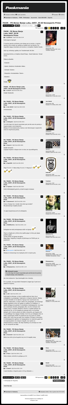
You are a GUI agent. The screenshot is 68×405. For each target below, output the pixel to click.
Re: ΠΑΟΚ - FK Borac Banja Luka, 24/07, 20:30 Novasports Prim (14, 103)
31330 (53, 212)
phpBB (30, 395)
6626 (53, 300)
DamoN (47, 362)
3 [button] (53, 28)
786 (53, 48)
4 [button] (55, 28)
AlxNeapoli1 (48, 131)
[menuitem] (20, 14)
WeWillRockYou (49, 234)
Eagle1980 (48, 172)
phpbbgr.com (40, 398)
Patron (47, 348)
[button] (45, 28)
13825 (53, 253)
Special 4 (48, 149)
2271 (53, 133)
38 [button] (61, 28)
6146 (53, 365)
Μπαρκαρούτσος (49, 261)
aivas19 (47, 92)
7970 (53, 183)
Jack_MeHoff (49, 101)
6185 (53, 151)
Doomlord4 (48, 338)
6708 (53, 350)
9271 (53, 340)
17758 (53, 94)
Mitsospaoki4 (49, 250)
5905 (53, 174)
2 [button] (51, 28)
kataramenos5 (49, 210)
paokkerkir (48, 45)
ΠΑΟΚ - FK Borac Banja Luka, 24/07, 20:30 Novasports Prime (32, 23)
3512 (53, 236)
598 (53, 103)
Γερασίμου (48, 181)
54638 (53, 263)
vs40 (47, 298)
